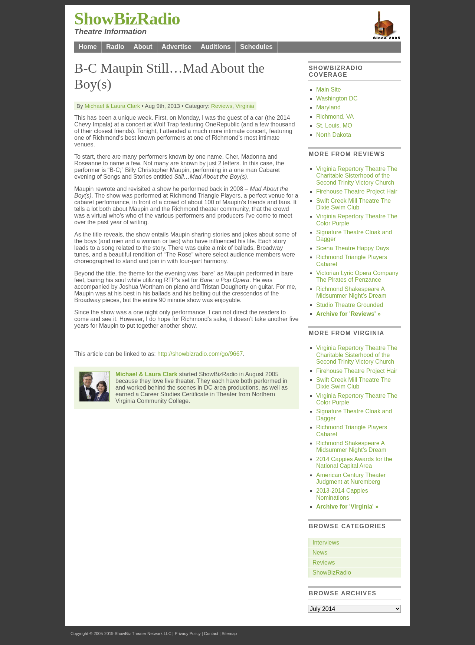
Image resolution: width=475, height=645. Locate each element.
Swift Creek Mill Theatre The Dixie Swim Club (353, 204)
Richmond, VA (335, 116)
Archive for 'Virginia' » (347, 506)
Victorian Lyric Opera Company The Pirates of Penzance (357, 276)
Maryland (328, 107)
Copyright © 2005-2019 (92, 633)
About (143, 46)
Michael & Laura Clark (112, 106)
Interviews (325, 542)
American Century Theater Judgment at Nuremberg (351, 478)
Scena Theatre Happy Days (352, 248)
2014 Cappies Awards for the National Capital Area (354, 462)
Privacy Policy (188, 633)
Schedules (256, 46)
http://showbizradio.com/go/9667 (200, 354)
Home (88, 46)
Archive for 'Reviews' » (348, 314)
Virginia (245, 106)
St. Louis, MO (334, 125)
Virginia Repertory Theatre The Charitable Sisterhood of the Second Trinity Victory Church (356, 176)
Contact (211, 633)
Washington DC (336, 98)
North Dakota (333, 135)
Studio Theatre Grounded (349, 305)
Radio (115, 46)
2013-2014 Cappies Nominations (342, 493)
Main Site (328, 89)
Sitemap (229, 633)
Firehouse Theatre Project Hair (356, 191)
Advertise (176, 46)
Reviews (221, 106)
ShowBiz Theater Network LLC (143, 633)
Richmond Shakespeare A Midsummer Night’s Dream (351, 292)
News (319, 552)
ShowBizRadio (127, 18)
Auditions (216, 46)
